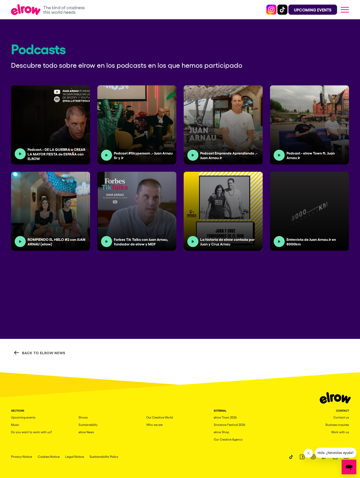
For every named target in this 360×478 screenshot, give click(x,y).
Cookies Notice (49, 456)
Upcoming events (23, 417)
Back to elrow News (39, 352)
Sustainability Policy (104, 456)
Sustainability (88, 424)
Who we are (154, 424)
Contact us (341, 417)
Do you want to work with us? (31, 432)
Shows (83, 417)
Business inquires (337, 424)
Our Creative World (159, 417)
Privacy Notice (21, 456)
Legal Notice (74, 456)
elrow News (86, 432)
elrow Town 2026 (225, 417)
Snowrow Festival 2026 (229, 424)
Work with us (340, 432)
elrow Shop (221, 432)
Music (15, 424)
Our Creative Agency (228, 439)
